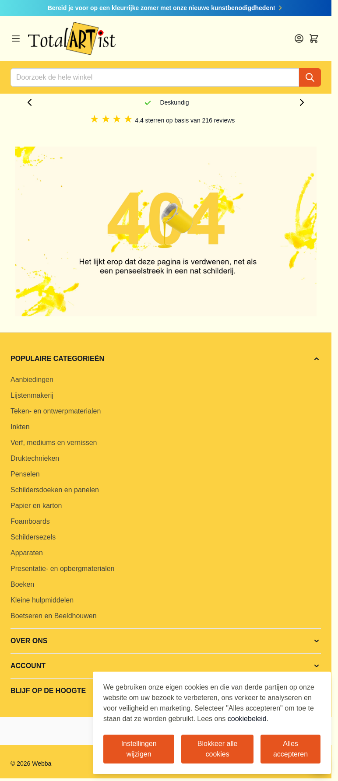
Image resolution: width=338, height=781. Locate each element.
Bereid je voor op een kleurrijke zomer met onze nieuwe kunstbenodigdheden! (166, 7)
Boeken (22, 584)
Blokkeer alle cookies (217, 749)
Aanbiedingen (32, 379)
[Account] (299, 39)
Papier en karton (36, 505)
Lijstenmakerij (32, 395)
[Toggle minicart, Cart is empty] (314, 39)
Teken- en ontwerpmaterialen (56, 411)
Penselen (25, 474)
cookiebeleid (247, 718)
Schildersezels (33, 537)
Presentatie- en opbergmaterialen (62, 568)
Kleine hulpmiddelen (42, 600)
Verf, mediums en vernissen (54, 442)
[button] (166, 359)
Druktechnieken (35, 458)
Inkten (20, 427)
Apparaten (27, 553)
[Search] (310, 77)
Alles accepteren (290, 749)
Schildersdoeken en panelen (55, 490)
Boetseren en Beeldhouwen (54, 616)
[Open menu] (16, 38)
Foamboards (30, 521)
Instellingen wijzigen (139, 749)
